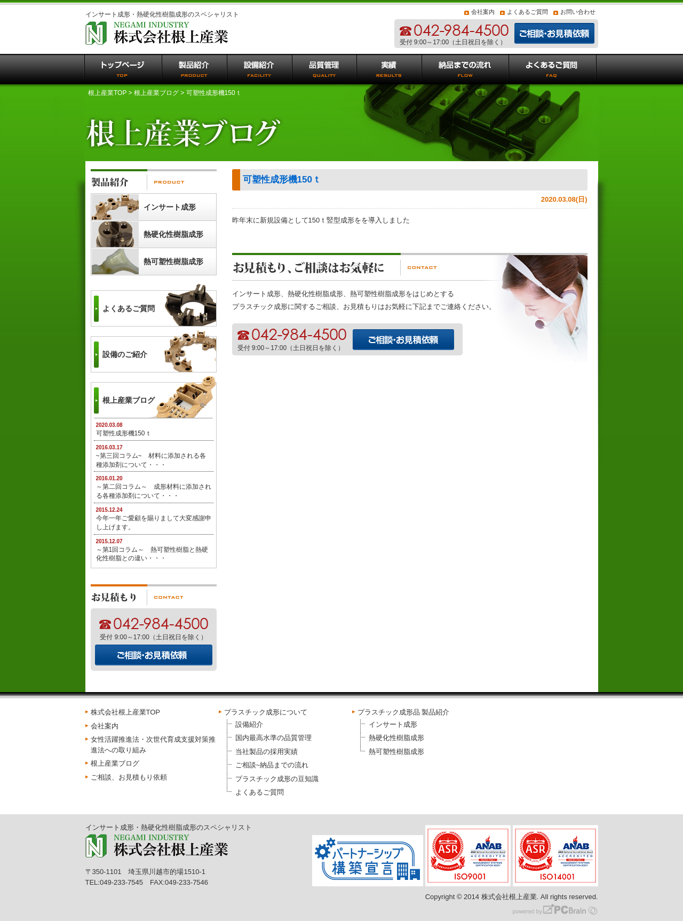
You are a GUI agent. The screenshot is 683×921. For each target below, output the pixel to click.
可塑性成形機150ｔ (282, 179)
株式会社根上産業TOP (126, 712)
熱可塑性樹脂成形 (173, 261)
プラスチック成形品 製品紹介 (404, 712)
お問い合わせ (577, 12)
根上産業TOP (107, 93)
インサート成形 (170, 207)
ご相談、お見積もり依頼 (129, 777)
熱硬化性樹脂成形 (173, 234)
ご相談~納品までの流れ (272, 765)
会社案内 (483, 12)
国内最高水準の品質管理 (273, 738)
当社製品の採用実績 (266, 752)
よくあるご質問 (527, 12)
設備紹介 (249, 724)
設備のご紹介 (124, 354)
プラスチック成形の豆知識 (277, 779)
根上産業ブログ (156, 93)
